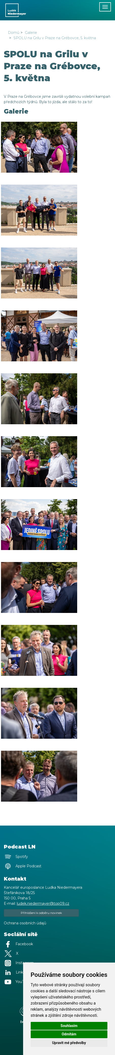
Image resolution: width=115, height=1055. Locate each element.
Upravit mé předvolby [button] (69, 1043)
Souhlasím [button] (69, 1026)
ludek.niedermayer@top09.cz (43, 903)
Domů (13, 32)
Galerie (31, 32)
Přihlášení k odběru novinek (41, 913)
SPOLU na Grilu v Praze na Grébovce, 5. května (54, 38)
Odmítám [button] (69, 1034)
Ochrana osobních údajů (25, 923)
